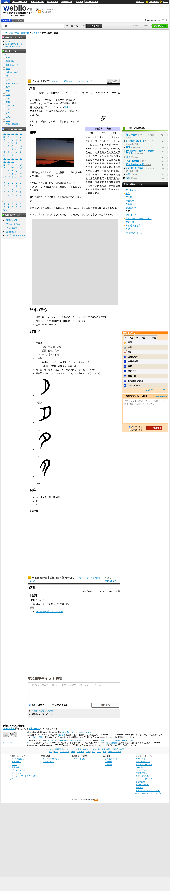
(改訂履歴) (61, 735)
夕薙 (128, 193)
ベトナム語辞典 (142, 785)
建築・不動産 (12, 83)
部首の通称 (131, 134)
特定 (130, 352)
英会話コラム (12, 220)
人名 (8, 117)
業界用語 (10, 61)
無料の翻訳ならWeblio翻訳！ (48, 10)
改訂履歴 (113, 743)
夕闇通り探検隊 (133, 225)
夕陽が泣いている (134, 232)
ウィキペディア (41, 81)
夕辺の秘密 (131, 208)
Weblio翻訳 (140, 767)
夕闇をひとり (132, 222)
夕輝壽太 (130, 204)
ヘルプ (165, 2)
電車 (8, 68)
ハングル (38, 107)
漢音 (57, 369)
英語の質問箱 (12, 228)
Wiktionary (110, 581)
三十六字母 (47, 354)
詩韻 (44, 350)
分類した (53, 604)
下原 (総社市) (132, 161)
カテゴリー (90, 81)
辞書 (6, 2)
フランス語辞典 (142, 776)
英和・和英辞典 (37, 2)
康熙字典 (99, 128)
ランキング (79, 81)
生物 (8, 109)
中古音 (39, 343)
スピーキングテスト (16, 235)
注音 (64, 362)
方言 (8, 120)
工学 (8, 80)
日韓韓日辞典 (66, 2)
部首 (109, 128)
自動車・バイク (13, 72)
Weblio (30, 743)
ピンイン (54, 362)
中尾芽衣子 (133, 361)
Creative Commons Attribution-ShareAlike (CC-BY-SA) (69, 740)
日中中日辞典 (52, 2)
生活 (8, 94)
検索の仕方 (16, 762)
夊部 (91, 133)
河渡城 (129, 147)
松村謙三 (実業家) (136, 381)
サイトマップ (17, 773)
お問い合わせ (79, 759)
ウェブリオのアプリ (51, 759)
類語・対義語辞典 (19, 2)
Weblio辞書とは (18, 759)
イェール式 (67, 366)
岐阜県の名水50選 (135, 164)
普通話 (45, 362)
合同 (130, 347)
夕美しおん (131, 190)
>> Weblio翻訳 (160, 396)
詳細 (66, 107)
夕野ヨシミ (131, 215)
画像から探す (48, 762)
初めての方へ (150, 20)
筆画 (94, 207)
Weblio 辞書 (154, 2)
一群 (66, 604)
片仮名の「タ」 (37, 214)
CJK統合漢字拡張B (60, 103)
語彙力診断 (11, 231)
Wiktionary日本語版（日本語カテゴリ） (54, 577)
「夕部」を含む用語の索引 (43, 711)
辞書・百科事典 (22, 33)
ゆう (128, 157)
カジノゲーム (134, 385)
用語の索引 (68, 81)
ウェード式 (78, 362)
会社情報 (108, 762)
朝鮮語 (39, 373)
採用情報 (108, 765)
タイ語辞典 (140, 782)
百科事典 (35, 33)
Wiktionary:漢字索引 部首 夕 (49, 611)
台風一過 (132, 376)
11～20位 (140, 337)
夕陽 (128, 229)
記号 (5, 210)
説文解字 (60, 172)
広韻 (44, 347)
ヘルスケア (11, 98)
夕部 (106, 743)
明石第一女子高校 (134, 168)
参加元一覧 (163, 20)
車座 (130, 366)
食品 (8, 113)
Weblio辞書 (38, 737)
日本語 (39, 369)
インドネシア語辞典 (144, 779)
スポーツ (10, 106)
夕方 (38, 172)
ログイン (140, 1)
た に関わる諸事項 (135, 141)
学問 (8, 87)
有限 (130, 342)
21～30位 (151, 337)
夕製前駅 (130, 200)
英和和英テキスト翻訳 (45, 678)
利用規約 (15, 767)
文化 (8, 91)
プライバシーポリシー (21, 770)
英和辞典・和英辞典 (144, 765)
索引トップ (56, 81)
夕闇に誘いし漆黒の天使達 (139, 218)
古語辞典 (79, 2)
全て (5, 54)
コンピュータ (12, 65)
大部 (114, 133)
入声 (57, 350)
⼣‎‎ (43, 604)
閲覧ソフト (71, 99)
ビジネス (10, 57)
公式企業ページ (111, 759)
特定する (132, 371)
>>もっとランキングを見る (155, 390)
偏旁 (32, 197)
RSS (96, 800)
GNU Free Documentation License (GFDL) (116, 740)
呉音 (74, 369)
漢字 (51, 111)
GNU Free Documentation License (76, 732)
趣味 (8, 102)
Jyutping (53, 366)
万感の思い (133, 357)
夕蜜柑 (129, 197)
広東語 (45, 366)
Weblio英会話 (13, 224)
